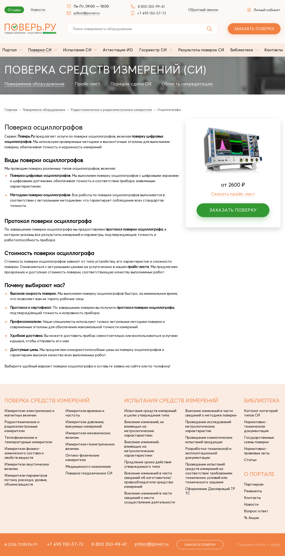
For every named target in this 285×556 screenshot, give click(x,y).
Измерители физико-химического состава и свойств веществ (24, 453)
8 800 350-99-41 (151, 6)
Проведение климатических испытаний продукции (208, 439)
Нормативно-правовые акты (256, 450)
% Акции (251, 517)
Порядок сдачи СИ (130, 83)
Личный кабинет (264, 10)
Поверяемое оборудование (34, 83)
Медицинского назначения (88, 466)
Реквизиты (253, 491)
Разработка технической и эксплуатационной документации (208, 453)
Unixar (276, 544)
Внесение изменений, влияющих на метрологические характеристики (141, 448)
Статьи (250, 459)
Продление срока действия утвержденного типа (147, 464)
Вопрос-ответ (256, 511)
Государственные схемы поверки (259, 439)
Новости (38, 9)
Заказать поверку (254, 28)
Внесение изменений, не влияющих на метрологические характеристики (144, 428)
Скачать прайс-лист (233, 194)
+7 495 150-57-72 (151, 13)
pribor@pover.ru (87, 13)
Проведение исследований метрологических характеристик (208, 426)
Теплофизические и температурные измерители (28, 439)
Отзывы (14, 10)
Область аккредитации (187, 83)
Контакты (252, 497)
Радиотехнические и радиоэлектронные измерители (21, 426)
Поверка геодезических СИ (88, 473)
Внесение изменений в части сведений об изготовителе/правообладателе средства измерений (148, 480)
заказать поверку (200, 545)
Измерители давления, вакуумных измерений (84, 424)
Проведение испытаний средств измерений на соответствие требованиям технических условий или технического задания (208, 473)
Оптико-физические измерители (82, 457)
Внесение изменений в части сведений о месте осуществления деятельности (149, 497)
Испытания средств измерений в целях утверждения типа (150, 412)
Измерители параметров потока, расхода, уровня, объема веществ (25, 479)
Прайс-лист (87, 83)
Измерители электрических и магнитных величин (29, 412)
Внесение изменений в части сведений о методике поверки (210, 412)
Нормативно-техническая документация (256, 426)
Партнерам (253, 484)
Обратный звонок (203, 9)
